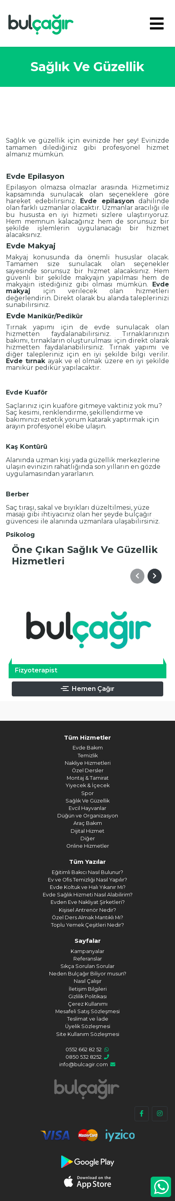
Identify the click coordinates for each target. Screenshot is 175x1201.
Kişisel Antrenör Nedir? (87, 910)
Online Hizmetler (87, 846)
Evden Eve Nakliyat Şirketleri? (88, 902)
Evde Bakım (88, 748)
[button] (137, 576)
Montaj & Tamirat (88, 778)
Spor (87, 793)
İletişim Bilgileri (88, 989)
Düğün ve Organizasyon (87, 816)
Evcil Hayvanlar (87, 808)
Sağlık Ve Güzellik (87, 801)
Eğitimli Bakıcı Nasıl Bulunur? (87, 872)
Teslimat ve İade (87, 1019)
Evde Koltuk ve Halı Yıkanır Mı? (88, 887)
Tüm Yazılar (87, 861)
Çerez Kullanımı (88, 1004)
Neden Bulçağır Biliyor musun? (87, 974)
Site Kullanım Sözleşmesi (87, 1034)
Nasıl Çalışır (88, 981)
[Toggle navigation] (157, 23)
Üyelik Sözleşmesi (87, 1026)
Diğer (87, 838)
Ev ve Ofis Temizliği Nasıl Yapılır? (87, 880)
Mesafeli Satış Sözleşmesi (87, 1011)
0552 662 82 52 (84, 1049)
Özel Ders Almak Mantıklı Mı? (87, 917)
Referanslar (87, 959)
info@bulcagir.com (83, 1064)
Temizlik (88, 755)
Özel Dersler (88, 770)
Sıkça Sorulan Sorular (87, 966)
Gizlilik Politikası (87, 996)
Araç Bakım (87, 823)
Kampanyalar (87, 951)
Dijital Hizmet (87, 831)
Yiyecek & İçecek (87, 785)
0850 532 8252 (84, 1057)
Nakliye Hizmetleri (88, 763)
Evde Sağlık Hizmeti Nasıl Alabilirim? (88, 895)
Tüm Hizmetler (87, 737)
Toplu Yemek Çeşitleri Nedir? (87, 925)
